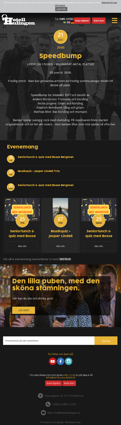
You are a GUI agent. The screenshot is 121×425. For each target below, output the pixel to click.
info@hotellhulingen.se (60, 377)
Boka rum (99, 20)
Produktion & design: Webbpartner (60, 422)
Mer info (22, 246)
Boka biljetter (82, 20)
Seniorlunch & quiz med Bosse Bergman (46, 157)
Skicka (106, 341)
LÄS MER (23, 310)
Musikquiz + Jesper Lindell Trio (39, 171)
